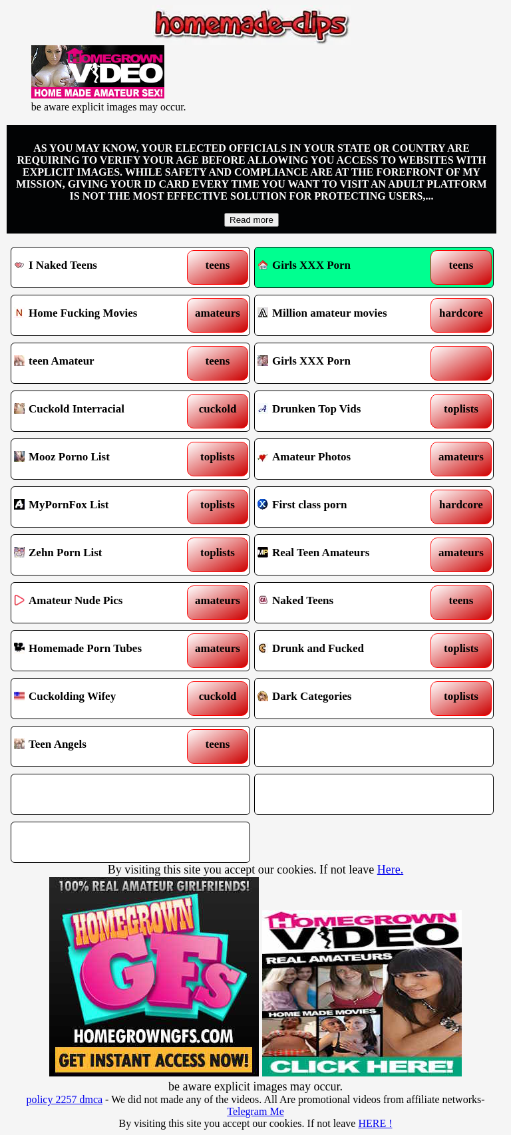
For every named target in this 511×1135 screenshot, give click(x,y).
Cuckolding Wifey (100, 698)
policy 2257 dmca (64, 1099)
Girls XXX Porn (304, 265)
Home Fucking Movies (100, 315)
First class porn (343, 507)
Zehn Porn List (100, 555)
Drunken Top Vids (343, 411)
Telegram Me (255, 1111)
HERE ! (375, 1123)
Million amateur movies (343, 315)
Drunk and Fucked (343, 650)
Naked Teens (343, 602)
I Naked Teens (100, 267)
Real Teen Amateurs (343, 555)
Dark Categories (343, 698)
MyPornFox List (100, 507)
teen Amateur (100, 363)
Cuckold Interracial (100, 411)
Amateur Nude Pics (100, 602)
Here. (390, 869)
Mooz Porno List (100, 459)
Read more (251, 220)
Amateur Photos (343, 459)
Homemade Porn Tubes (100, 650)
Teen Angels (100, 746)
